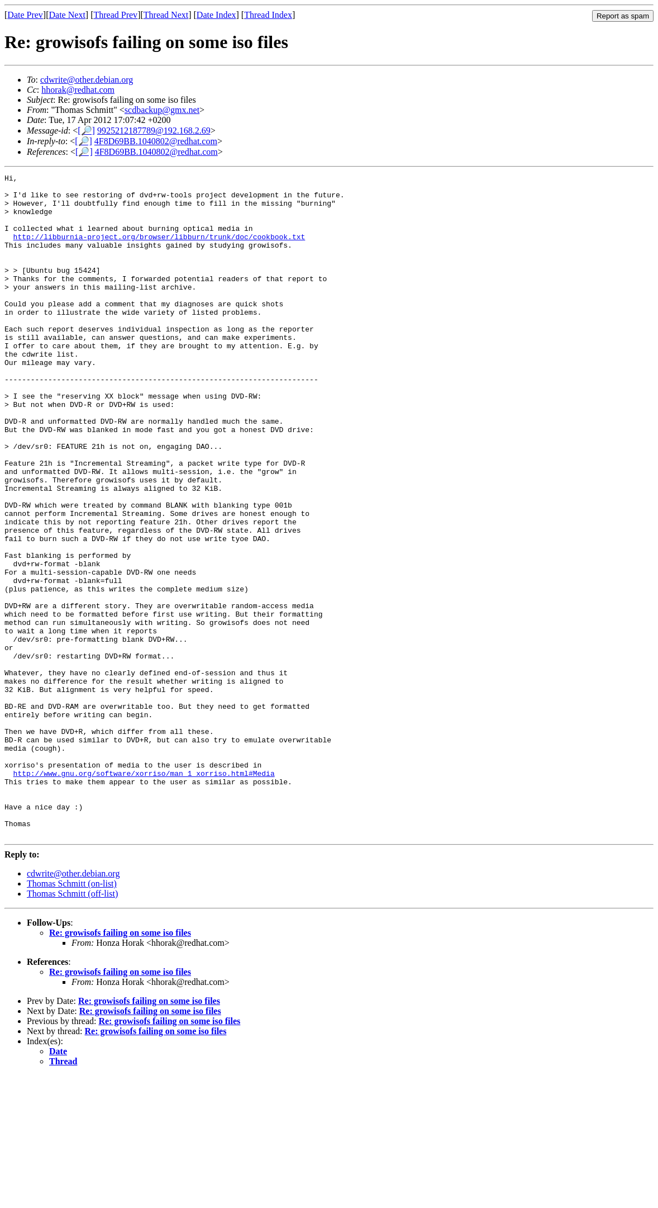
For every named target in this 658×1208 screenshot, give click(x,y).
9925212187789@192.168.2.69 (154, 130)
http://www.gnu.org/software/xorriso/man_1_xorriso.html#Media (144, 894)
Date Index (216, 15)
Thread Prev (115, 15)
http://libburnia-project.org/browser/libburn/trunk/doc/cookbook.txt (159, 250)
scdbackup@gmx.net (162, 110)
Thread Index (268, 15)
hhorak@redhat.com (78, 89)
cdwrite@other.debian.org (86, 79)
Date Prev (25, 15)
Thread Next (166, 15)
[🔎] (86, 130)
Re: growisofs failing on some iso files (120, 1065)
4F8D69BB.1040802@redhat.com (155, 141)
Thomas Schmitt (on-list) (72, 1016)
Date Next (67, 15)
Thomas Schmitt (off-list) (72, 1026)
